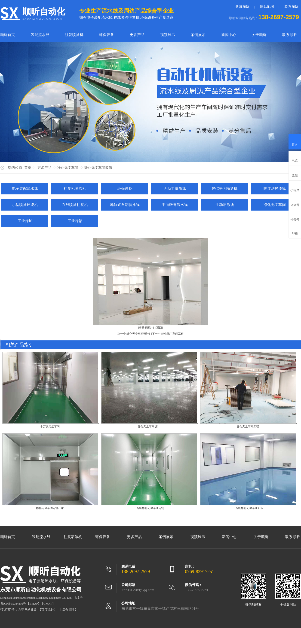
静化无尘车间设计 (149, 426)
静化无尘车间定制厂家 (50, 508)
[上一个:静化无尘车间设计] (133, 333)
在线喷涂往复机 (75, 205)
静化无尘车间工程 (248, 426)
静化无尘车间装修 (98, 168)
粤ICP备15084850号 (13, 603)
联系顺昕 (291, 7)
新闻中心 (228, 35)
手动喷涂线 (224, 205)
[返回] (159, 327)
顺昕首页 (7, 35)
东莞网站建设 (27, 609)
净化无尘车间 (67, 168)
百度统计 (47, 609)
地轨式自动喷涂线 (125, 205)
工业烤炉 (25, 221)
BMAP (33, 603)
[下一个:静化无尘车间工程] (167, 333)
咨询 (295, 141)
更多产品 (137, 35)
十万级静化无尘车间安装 (248, 508)
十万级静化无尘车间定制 (149, 508)
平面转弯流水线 (175, 205)
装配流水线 (40, 35)
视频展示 (167, 35)
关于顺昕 (259, 35)
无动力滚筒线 (175, 188)
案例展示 (198, 35)
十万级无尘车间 (50, 426)
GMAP (47, 603)
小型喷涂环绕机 (25, 205)
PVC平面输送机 (224, 188)
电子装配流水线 (25, 188)
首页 (27, 168)
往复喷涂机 (74, 35)
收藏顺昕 (242, 7)
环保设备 (106, 35)
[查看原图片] (146, 327)
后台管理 (68, 609)
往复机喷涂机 (75, 188)
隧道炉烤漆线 (275, 188)
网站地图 (267, 7)
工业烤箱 (75, 221)
